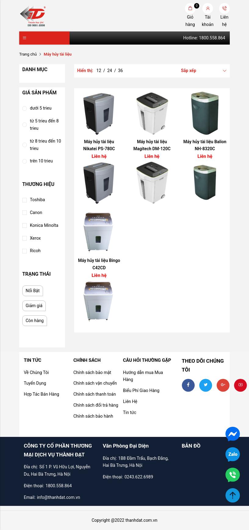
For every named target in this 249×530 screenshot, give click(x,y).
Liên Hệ (130, 401)
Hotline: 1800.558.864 (204, 37)
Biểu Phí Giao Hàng (141, 390)
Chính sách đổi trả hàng (95, 405)
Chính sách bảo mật (92, 372)
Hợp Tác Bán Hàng (41, 394)
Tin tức (129, 412)
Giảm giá (34, 305)
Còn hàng (35, 320)
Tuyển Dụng (35, 383)
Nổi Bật (33, 290)
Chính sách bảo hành (93, 416)
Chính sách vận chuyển (95, 383)
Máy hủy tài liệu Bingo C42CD (99, 264)
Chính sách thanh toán (94, 394)
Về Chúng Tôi (36, 372)
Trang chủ (28, 54)
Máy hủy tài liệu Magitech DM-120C (152, 145)
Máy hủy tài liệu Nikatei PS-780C (99, 145)
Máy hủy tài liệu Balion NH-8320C (204, 145)
